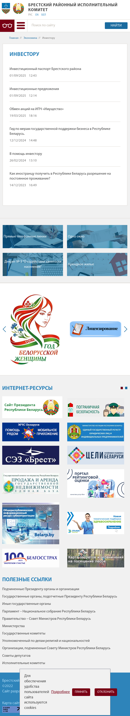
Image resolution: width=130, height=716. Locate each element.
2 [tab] (126, 388)
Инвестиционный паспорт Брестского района (45, 69)
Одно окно (76, 236)
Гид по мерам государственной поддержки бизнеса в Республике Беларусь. (60, 131)
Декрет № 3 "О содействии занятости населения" (32, 264)
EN (37, 15)
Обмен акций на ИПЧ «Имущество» (37, 109)
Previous (5, 329)
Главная (13, 38)
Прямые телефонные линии (25, 236)
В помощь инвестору (26, 154)
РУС (30, 15)
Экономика (30, 38)
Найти (116, 25)
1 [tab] (122, 388)
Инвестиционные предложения (34, 89)
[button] (20, 26)
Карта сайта (11, 703)
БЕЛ (43, 15)
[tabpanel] (64, 484)
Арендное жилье (81, 264)
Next (124, 329)
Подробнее (60, 692)
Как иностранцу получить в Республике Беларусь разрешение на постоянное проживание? (60, 176)
